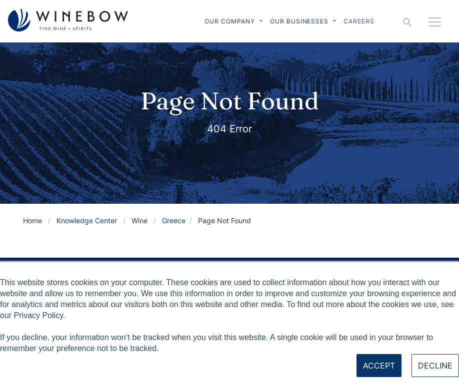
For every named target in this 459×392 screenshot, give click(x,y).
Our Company (229, 21)
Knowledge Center (86, 220)
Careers (359, 21)
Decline (435, 366)
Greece (174, 220)
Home (32, 220)
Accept (379, 366)
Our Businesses (299, 21)
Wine (140, 220)
